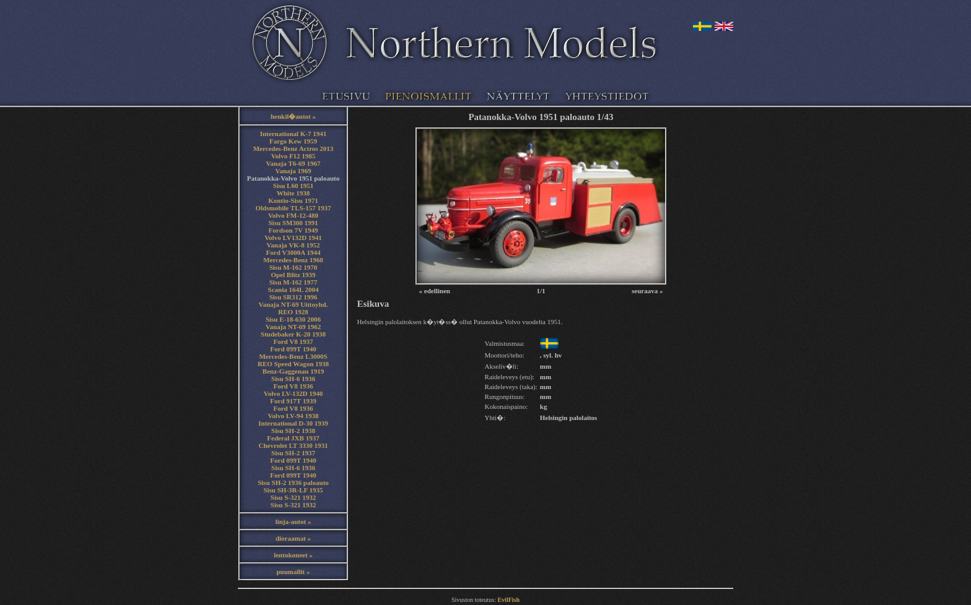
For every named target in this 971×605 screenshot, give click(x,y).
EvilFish (508, 599)
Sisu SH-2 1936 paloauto (293, 482)
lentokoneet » (293, 555)
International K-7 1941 (293, 133)
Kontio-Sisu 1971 (293, 200)
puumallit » (293, 571)
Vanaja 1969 (293, 170)
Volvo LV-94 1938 (293, 415)
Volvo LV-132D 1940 (293, 393)
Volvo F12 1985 (293, 156)
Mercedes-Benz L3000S (293, 356)
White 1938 (293, 193)
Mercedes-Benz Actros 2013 (293, 148)
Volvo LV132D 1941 (293, 237)
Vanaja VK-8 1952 (293, 245)
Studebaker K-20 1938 (293, 334)
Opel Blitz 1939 (293, 274)
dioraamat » (293, 538)
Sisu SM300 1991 (293, 222)
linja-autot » (293, 521)
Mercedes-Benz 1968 (293, 260)
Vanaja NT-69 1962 (293, 326)
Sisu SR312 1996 (293, 297)
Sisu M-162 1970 (293, 267)
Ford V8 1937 (293, 341)
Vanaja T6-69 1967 (293, 163)
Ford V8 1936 (293, 386)
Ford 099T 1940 (293, 349)
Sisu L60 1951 (293, 185)
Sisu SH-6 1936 (293, 378)
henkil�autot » (293, 116)
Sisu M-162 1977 (293, 282)
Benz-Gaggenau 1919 (293, 371)
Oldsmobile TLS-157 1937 (293, 208)
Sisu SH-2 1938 (293, 430)
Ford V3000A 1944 (293, 252)
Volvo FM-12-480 (293, 215)
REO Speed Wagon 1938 (293, 363)
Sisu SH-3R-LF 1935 (293, 490)
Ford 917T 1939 (293, 401)
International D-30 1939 (293, 423)
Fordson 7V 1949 (293, 230)
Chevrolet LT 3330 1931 (293, 445)
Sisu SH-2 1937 (293, 453)
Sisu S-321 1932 (293, 497)
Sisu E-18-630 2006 (293, 319)
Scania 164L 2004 (293, 289)
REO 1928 (293, 311)
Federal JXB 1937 (293, 438)
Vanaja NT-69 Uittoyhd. (293, 304)
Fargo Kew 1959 (293, 141)
